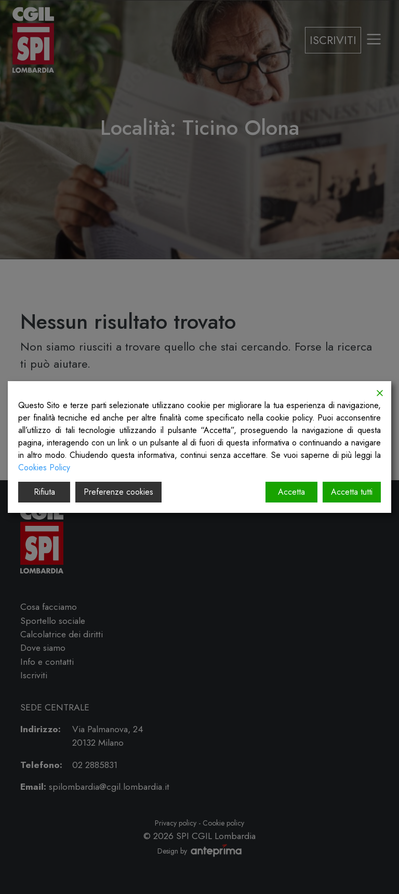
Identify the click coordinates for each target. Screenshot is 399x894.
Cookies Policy (44, 467)
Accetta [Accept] (291, 492)
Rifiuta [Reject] (44, 492)
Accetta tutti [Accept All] (352, 492)
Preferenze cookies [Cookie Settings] (118, 492)
